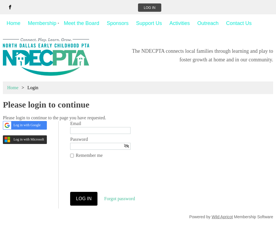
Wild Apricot (222, 217)
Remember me (89, 155)
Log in (150, 8)
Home (12, 87)
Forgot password (119, 198)
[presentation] (114, 178)
